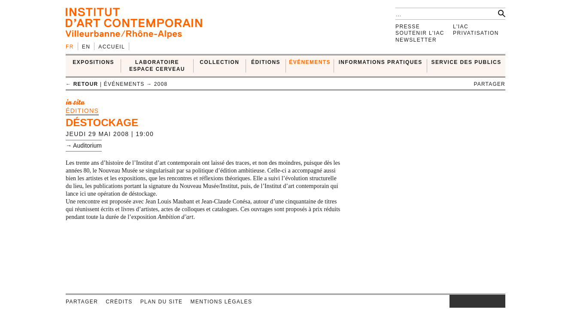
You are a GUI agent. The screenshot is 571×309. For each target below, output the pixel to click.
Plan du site (161, 302)
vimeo (486, 301)
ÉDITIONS (265, 62)
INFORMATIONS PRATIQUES (380, 62)
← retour (82, 84)
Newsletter (416, 40)
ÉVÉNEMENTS (310, 62)
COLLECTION (219, 62)
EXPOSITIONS (93, 62)
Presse (407, 27)
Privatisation (476, 33)
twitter (473, 301)
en (86, 47)
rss (498, 301)
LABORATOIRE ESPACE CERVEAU (157, 65)
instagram (454, 301)
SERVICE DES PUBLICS (466, 62)
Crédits (119, 302)
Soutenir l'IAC (419, 33)
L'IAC (460, 27)
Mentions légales (221, 302)
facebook (462, 301)
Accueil (111, 47)
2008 (161, 84)
